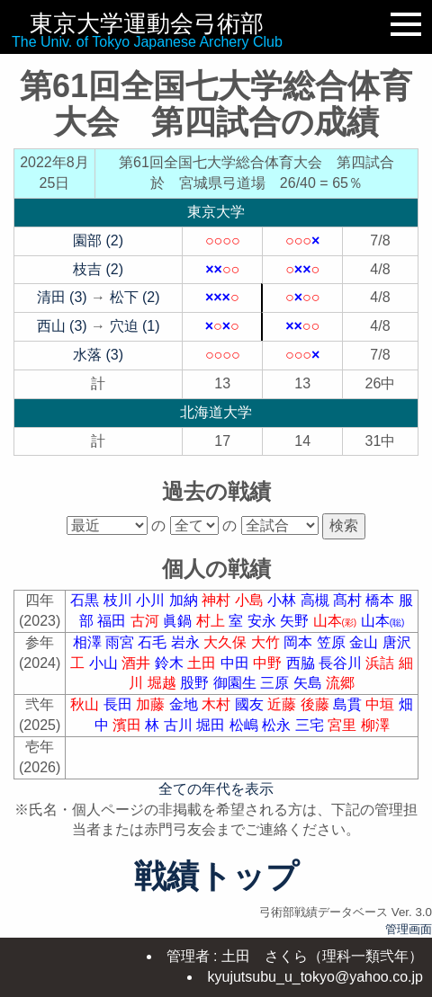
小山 (105, 663)
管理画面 (408, 929)
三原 (276, 682)
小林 (283, 600)
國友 (251, 704)
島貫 (349, 704)
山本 (337, 620)
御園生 (236, 682)
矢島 (309, 682)
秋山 (86, 704)
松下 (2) (135, 297)
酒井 (138, 663)
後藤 (317, 704)
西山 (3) (62, 326)
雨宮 (121, 642)
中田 (236, 663)
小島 (251, 600)
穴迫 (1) (135, 326)
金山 (365, 642)
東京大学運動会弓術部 (147, 23)
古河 (146, 620)
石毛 (154, 642)
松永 (278, 725)
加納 (185, 600)
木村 (218, 704)
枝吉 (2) (98, 269)
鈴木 (171, 663)
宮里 (344, 725)
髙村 (349, 600)
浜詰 (381, 663)
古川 (180, 725)
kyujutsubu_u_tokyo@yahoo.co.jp (315, 976)
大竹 (267, 642)
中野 (269, 663)
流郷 (340, 682)
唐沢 (396, 642)
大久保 (226, 642)
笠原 (333, 642)
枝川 (120, 600)
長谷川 (342, 663)
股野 (196, 682)
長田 (120, 704)
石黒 (86, 600)
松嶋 (246, 725)
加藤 (152, 704)
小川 (152, 600)
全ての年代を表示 (216, 789)
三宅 (311, 725)
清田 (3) (62, 297)
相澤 (89, 642)
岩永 (187, 642)
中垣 (381, 704)
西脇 (302, 663)
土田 (203, 663)
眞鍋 (179, 620)
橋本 (381, 600)
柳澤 (375, 725)
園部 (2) (98, 240)
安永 (264, 620)
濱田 (128, 725)
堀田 (212, 725)
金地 (185, 704)
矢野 (296, 620)
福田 (113, 620)
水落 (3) (98, 354)
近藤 (283, 704)
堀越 (164, 682)
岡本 (300, 642)
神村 (218, 600)
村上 (212, 620)
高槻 (317, 600)
